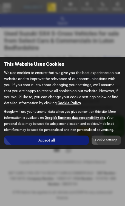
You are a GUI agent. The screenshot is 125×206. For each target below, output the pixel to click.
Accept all (46, 140)
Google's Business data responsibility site (75, 118)
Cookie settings (106, 140)
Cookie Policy (69, 103)
